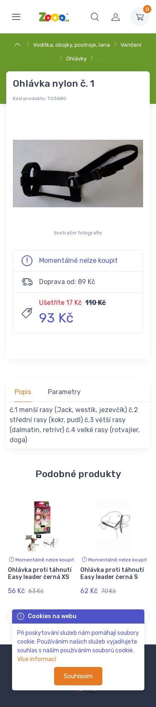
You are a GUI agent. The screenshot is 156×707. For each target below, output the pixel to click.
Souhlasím (78, 676)
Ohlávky (76, 58)
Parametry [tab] (64, 392)
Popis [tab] (23, 392)
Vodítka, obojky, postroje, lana (71, 45)
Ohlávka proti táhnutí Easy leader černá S (112, 573)
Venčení (131, 45)
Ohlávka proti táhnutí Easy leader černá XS (40, 573)
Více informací (36, 659)
